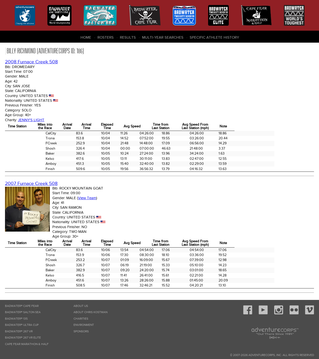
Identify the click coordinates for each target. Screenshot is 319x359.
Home (85, 37)
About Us (81, 306)
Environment (84, 325)
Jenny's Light (31, 120)
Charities (81, 318)
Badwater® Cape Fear (22, 306)
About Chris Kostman (90, 312)
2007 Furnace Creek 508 (31, 183)
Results (128, 37)
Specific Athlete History (214, 37)
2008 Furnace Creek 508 (31, 62)
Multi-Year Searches (162, 37)
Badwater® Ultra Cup (22, 325)
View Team (87, 198)
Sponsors (81, 331)
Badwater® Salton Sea (23, 312)
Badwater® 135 (16, 318)
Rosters (105, 37)
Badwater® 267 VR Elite (23, 337)
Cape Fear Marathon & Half (27, 344)
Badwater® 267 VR (19, 331)
